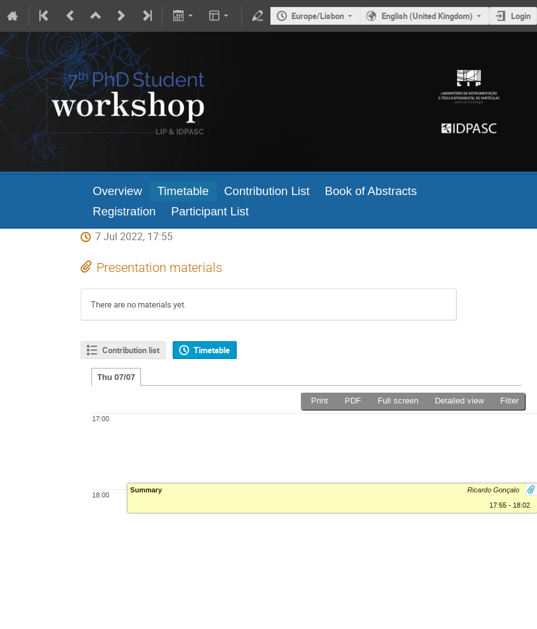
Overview (117, 191)
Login (521, 16)
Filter (509, 400)
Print (319, 400)
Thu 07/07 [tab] (116, 377)
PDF (353, 400)
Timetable (183, 191)
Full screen (398, 400)
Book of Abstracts (371, 191)
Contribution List (267, 191)
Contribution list (130, 350)
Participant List (209, 211)
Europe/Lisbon (317, 16)
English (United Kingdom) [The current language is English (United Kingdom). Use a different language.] (427, 16)
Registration (124, 211)
